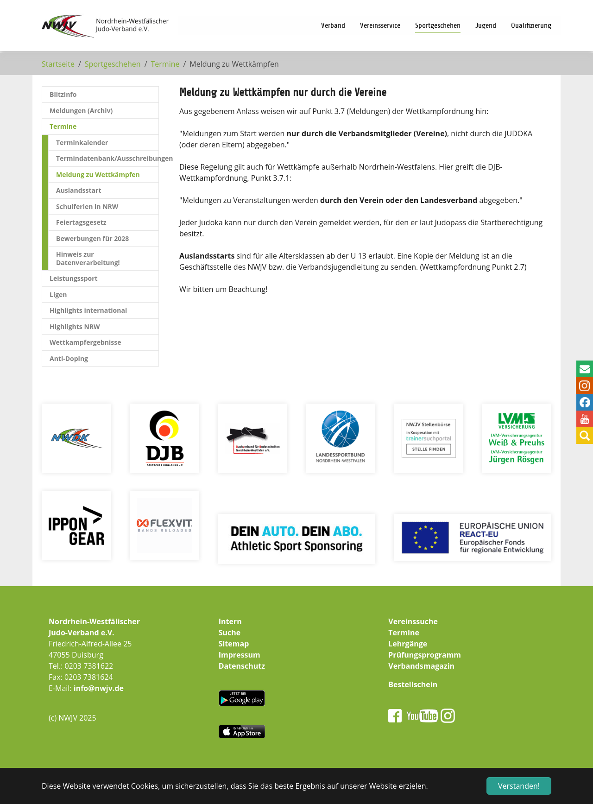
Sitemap (234, 644)
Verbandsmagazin (421, 666)
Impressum (239, 655)
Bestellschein (412, 684)
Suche (230, 632)
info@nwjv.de (99, 688)
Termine (403, 632)
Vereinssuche (413, 621)
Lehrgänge (407, 644)
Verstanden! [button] (519, 786)
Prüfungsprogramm (424, 655)
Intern (230, 621)
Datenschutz (242, 666)
